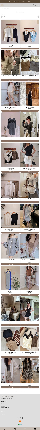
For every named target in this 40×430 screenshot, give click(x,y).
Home (2, 8)
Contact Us (2, 403)
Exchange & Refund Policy (5, 407)
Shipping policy (3, 406)
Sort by (2, 14)
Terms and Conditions (4, 408)
